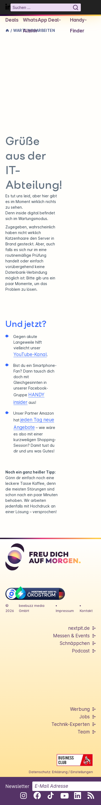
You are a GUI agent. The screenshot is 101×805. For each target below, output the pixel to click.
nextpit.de (79, 628)
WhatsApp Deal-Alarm (42, 25)
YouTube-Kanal (30, 354)
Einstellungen (82, 772)
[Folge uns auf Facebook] (37, 795)
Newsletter (17, 786)
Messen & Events (71, 635)
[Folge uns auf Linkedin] (77, 795)
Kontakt (86, 610)
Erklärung (60, 772)
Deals (12, 20)
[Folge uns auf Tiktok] (50, 796)
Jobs (84, 716)
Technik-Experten (70, 724)
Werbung (80, 709)
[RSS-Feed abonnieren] (91, 795)
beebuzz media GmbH (31, 608)
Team (84, 732)
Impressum (65, 610)
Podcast (81, 651)
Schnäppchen (75, 643)
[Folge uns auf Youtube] (64, 795)
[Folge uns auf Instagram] (23, 795)
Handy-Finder (78, 25)
